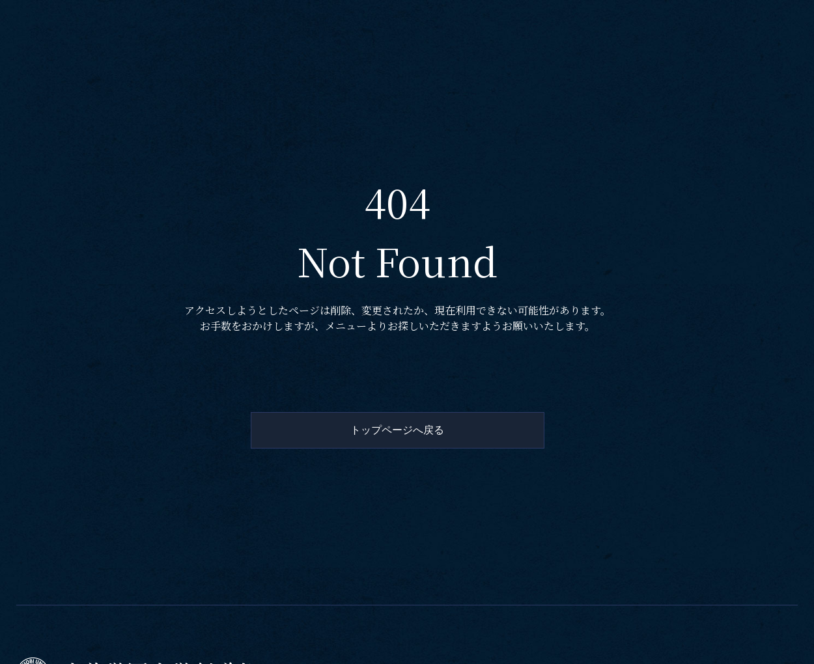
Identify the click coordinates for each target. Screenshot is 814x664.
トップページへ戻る (397, 430)
